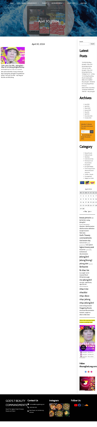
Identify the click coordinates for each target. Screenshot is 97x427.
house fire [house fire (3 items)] (82, 249)
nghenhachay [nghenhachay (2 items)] (88, 282)
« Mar (85, 211)
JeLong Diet (87, 164)
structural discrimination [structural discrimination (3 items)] (87, 310)
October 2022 (88, 118)
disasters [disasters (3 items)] (82, 226)
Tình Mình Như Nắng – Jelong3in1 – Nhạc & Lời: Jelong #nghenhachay (87, 64)
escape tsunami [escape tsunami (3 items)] (84, 231)
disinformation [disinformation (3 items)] (89, 226)
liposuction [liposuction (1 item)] (91, 263)
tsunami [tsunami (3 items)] (82, 312)
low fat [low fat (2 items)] (87, 273)
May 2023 (87, 112)
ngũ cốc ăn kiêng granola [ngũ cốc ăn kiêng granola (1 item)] (84, 286)
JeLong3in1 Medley (89, 166)
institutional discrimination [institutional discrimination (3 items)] (84, 253)
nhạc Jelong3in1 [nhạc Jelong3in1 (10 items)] (87, 302)
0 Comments (19, 69)
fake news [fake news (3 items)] (82, 233)
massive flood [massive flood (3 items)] (84, 275)
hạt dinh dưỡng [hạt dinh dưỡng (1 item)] (88, 249)
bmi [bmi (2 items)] (92, 218)
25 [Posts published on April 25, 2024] (88, 205)
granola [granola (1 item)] (88, 242)
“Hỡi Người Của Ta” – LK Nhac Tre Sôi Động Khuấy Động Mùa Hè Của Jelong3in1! (88, 76)
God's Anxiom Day (89, 159)
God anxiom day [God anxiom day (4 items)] (85, 240)
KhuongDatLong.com (6, 69)
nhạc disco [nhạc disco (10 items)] (84, 296)
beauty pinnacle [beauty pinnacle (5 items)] (85, 218)
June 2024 (87, 104)
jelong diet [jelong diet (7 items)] (84, 263)
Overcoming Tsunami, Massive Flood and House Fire (90, 170)
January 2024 (88, 110)
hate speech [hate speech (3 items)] (89, 245)
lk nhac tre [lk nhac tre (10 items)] (84, 270)
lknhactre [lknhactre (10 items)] (84, 266)
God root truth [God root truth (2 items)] (83, 242)
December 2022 (88, 116)
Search (81, 41)
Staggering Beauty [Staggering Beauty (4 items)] (86, 308)
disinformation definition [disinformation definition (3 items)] (87, 228)
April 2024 (87, 106)
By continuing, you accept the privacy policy (86, 136)
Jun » (89, 211)
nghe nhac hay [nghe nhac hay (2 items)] (83, 284)
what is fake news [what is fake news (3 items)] (85, 314)
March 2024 (87, 108)
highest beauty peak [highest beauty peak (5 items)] (87, 247)
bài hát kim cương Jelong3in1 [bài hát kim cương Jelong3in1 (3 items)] (85, 221)
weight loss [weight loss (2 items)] (88, 312)
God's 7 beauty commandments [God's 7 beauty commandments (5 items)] (86, 236)
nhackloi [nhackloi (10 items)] (83, 292)
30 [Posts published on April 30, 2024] (83, 209)
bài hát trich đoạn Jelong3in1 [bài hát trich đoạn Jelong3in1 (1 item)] (84, 224)
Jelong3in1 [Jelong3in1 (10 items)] (84, 256)
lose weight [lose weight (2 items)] (82, 273)
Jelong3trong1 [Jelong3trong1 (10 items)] (86, 260)
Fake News (87, 157)
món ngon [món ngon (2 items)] (82, 282)
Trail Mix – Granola (89, 174)
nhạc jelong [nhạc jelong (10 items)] (85, 299)
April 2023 (87, 114)
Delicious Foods (88, 155)
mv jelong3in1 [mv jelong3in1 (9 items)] (86, 280)
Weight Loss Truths (89, 178)
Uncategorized (88, 176)
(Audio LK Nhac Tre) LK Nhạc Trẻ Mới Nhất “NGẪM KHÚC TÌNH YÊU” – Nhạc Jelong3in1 (88, 89)
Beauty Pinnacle (88, 153)
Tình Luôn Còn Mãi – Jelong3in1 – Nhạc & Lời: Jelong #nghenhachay (87, 70)
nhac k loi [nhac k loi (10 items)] (84, 289)
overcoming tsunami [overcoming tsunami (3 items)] (86, 306)
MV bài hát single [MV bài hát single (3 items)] (84, 277)
